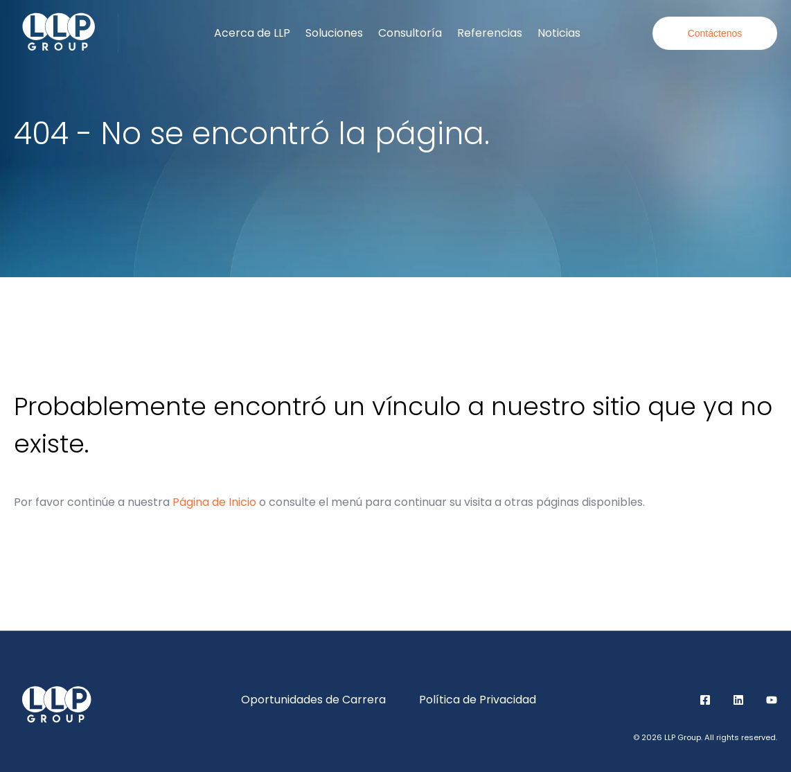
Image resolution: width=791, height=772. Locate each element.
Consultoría (410, 33)
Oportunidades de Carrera (313, 700)
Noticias (558, 33)
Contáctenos (715, 33)
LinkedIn (738, 699)
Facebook (705, 699)
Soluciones (334, 33)
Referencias (489, 33)
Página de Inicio (214, 502)
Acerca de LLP (252, 33)
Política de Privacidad (477, 700)
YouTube (771, 699)
